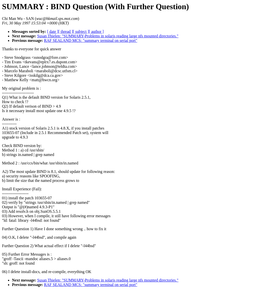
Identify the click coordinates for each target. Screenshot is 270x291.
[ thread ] (65, 31)
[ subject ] (81, 31)
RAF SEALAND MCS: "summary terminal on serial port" (90, 40)
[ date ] (52, 31)
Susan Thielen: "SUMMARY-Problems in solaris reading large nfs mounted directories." (107, 36)
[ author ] (96, 31)
